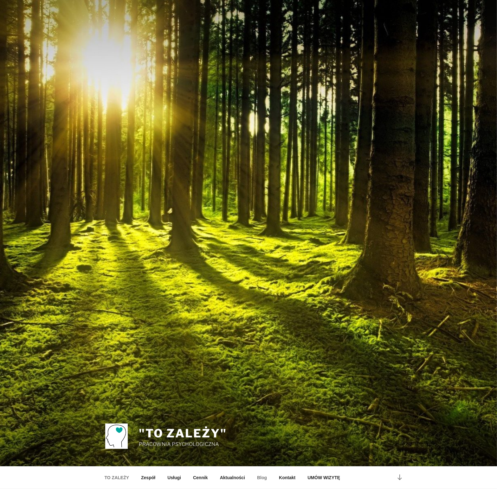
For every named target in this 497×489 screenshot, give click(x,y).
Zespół (148, 477)
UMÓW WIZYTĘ (323, 477)
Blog (262, 477)
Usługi (174, 477)
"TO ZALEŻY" (183, 433)
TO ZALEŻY (117, 477)
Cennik (200, 477)
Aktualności (232, 477)
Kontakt (287, 477)
